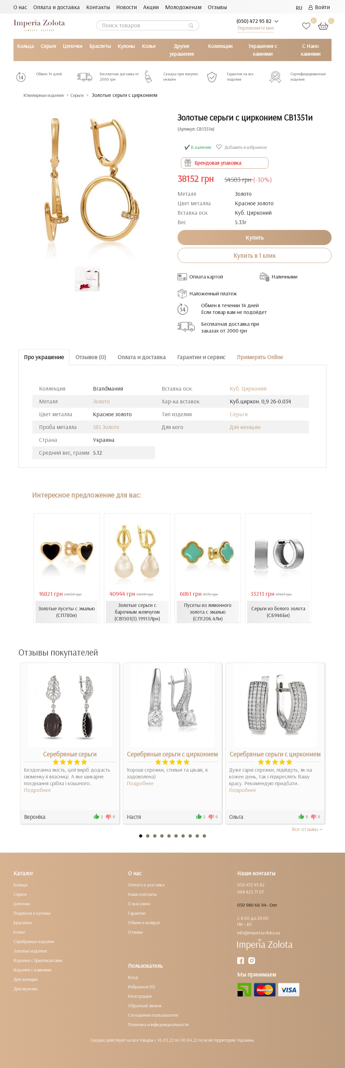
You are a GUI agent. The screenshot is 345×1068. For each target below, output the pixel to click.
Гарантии (137, 913)
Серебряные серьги (70, 754)
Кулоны (126, 46)
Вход (133, 977)
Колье (149, 46)
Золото (101, 400)
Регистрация (140, 996)
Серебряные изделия (33, 941)
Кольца (25, 46)
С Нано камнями (310, 50)
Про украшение (44, 357)
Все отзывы (307, 828)
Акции (151, 6)
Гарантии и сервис (201, 357)
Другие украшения (181, 50)
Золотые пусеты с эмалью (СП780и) (66, 611)
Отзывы (217, 6)
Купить (255, 237)
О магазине (139, 903)
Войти (319, 6)
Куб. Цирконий (248, 388)
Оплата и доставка (56, 6)
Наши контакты (142, 894)
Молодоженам (183, 6)
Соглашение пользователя (153, 1015)
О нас (20, 6)
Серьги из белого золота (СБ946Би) (278, 611)
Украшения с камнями (262, 50)
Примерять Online (260, 357)
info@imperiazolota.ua (258, 932)
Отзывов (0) (90, 357)
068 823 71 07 (250, 891)
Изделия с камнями (32, 969)
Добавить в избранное (242, 147)
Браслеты (100, 46)
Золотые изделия (30, 950)
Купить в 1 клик (254, 255)
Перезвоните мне (256, 28)
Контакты (98, 6)
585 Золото (106, 426)
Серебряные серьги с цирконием (172, 754)
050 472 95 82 (250, 884)
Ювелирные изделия (49, 95)
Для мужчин (25, 988)
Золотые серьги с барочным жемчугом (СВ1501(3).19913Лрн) (137, 612)
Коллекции (220, 46)
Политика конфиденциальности (158, 1024)
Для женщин (245, 426)
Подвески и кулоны (32, 913)
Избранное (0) (141, 986)
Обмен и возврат (144, 922)
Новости (126, 6)
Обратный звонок (145, 1005)
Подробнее (37, 789)
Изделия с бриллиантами (37, 960)
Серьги (48, 46)
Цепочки (72, 46)
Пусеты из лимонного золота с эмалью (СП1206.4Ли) (207, 612)
